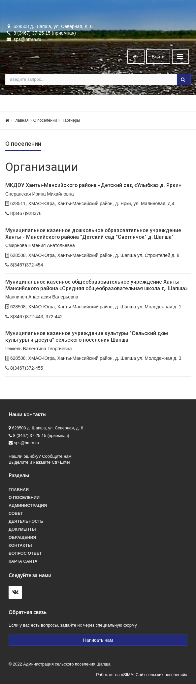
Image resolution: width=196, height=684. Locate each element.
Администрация (28, 505)
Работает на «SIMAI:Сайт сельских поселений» (141, 674)
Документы (22, 529)
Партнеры (70, 120)
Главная (21, 120)
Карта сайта (23, 561)
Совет (16, 513)
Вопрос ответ (25, 553)
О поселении (45, 120)
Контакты (20, 545)
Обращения (22, 537)
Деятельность (26, 521)
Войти (158, 56)
